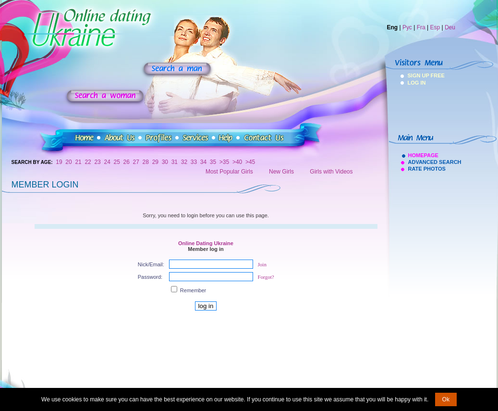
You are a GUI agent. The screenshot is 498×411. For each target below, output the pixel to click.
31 (174, 162)
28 (146, 162)
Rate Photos (427, 169)
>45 (250, 162)
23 (97, 162)
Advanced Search (435, 162)
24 (107, 162)
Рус (407, 27)
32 (184, 162)
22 (88, 162)
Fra (421, 27)
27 (136, 162)
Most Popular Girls (229, 171)
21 (78, 162)
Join (262, 264)
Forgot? (266, 277)
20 (68, 162)
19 (59, 162)
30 (165, 162)
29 (155, 162)
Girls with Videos (331, 171)
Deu (450, 27)
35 (213, 162)
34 (203, 162)
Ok (445, 399)
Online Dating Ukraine (205, 243)
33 (194, 162)
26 (126, 162)
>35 (224, 162)
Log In (417, 83)
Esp (435, 27)
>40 (237, 162)
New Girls (281, 171)
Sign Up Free (420, 75)
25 (117, 162)
